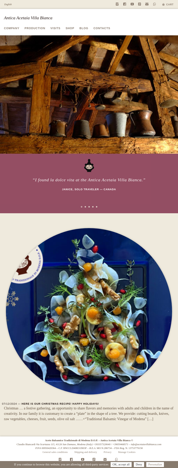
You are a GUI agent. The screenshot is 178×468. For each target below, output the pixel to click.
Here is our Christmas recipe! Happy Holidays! (60, 403)
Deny (139, 464)
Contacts (101, 28)
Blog (83, 28)
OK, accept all (121, 464)
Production (35, 28)
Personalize (155, 464)
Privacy (108, 452)
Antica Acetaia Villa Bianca (28, 17)
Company (11, 28)
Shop (70, 28)
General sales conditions (55, 452)
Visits (55, 28)
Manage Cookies (127, 452)
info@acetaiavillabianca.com (146, 444)
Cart (170, 4)
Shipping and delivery (85, 452)
